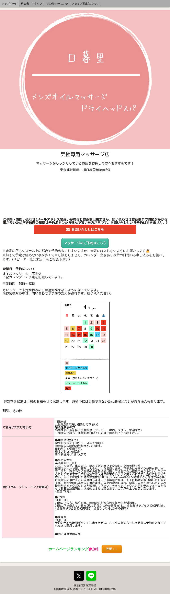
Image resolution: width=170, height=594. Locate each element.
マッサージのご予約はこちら (85, 243)
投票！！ (111, 549)
